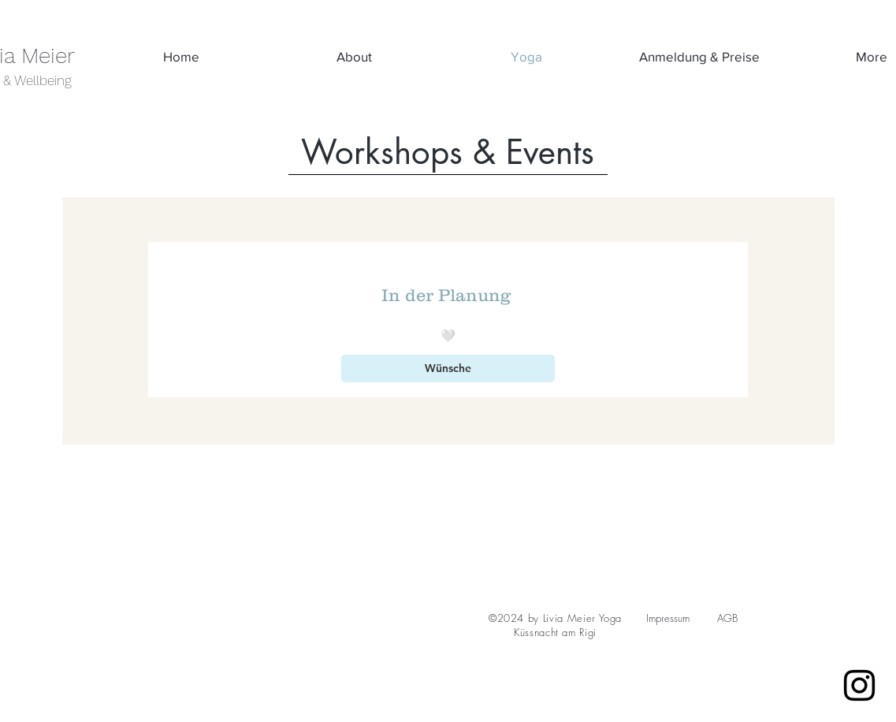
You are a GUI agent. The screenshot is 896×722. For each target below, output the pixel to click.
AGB (727, 618)
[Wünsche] (448, 368)
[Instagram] (859, 685)
